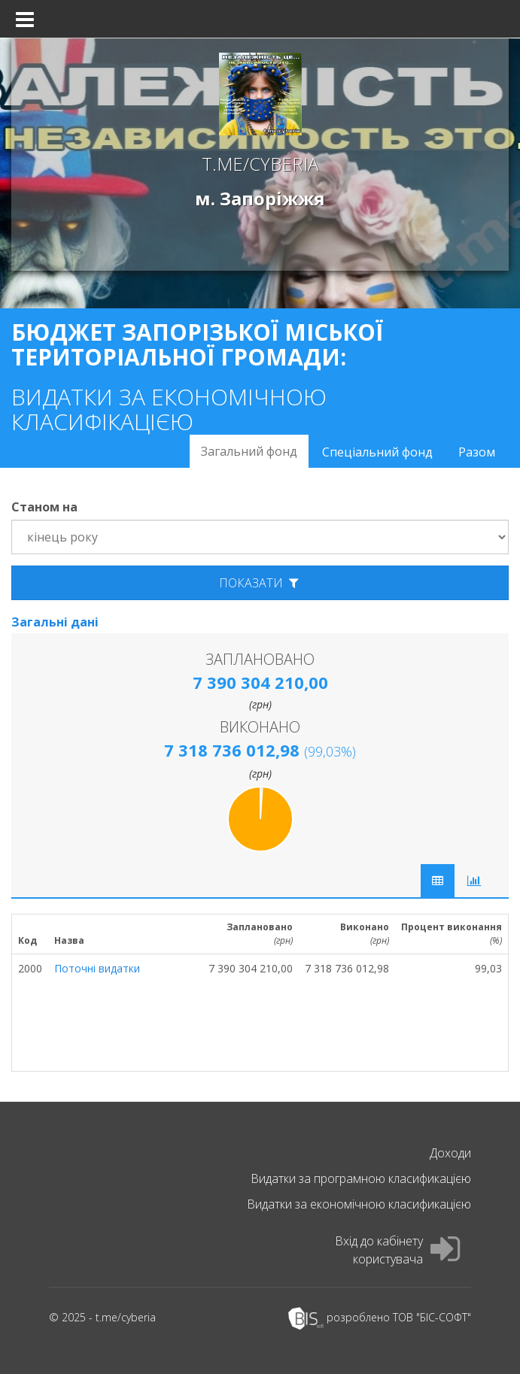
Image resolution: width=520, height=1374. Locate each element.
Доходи (450, 1153)
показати (260, 583)
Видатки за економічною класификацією (359, 1204)
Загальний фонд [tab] (249, 451)
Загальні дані (55, 621)
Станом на (44, 507)
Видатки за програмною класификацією (361, 1178)
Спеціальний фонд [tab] (377, 452)
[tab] (474, 880)
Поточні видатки (97, 968)
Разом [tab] (476, 452)
